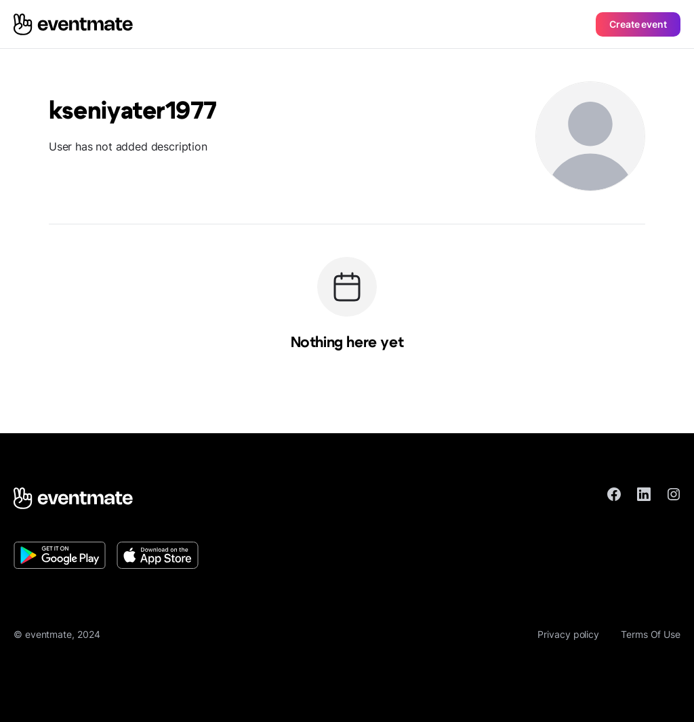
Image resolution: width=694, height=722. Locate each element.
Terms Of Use (650, 634)
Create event (638, 24)
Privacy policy (568, 634)
